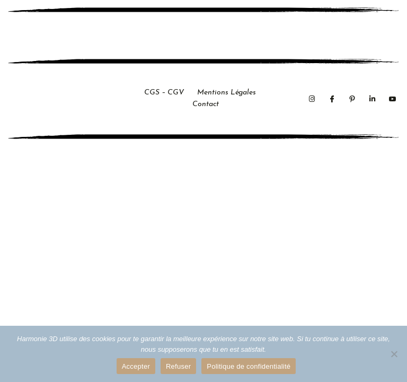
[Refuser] (393, 354)
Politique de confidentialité (248, 366)
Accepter (136, 366)
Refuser (178, 366)
